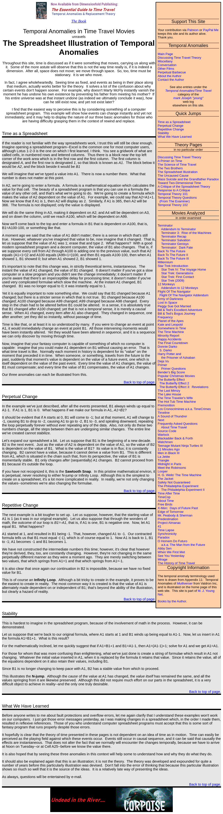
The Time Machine (171, 332)
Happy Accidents (170, 339)
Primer (162, 365)
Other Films (166, 68)
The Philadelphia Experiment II (181, 490)
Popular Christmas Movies (176, 376)
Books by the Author (172, 601)
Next (161, 420)
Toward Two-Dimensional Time (179, 183)
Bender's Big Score (171, 372)
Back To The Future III (173, 258)
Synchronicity (167, 534)
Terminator (165, 225)
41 (159, 526)
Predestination (168, 519)
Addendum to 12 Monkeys (178, 288)
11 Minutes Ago (169, 449)
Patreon (192, 30)
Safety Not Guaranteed (174, 482)
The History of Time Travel (176, 563)
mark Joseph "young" (188, 98)
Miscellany (165, 61)
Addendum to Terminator (177, 229)
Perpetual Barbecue (172, 72)
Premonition (166, 405)
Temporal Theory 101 (173, 194)
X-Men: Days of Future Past (178, 508)
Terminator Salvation (174, 240)
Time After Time (169, 493)
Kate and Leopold (170, 324)
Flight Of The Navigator (174, 291)
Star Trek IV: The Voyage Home (182, 269)
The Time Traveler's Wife (175, 398)
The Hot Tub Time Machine (177, 401)
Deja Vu (163, 361)
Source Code (167, 431)
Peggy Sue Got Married (174, 306)
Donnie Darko (167, 346)
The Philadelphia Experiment (178, 486)
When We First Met (171, 552)
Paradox (164, 537)
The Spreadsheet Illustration (178, 172)
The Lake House (169, 394)
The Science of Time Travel (177, 164)
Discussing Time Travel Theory (179, 57)
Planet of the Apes (171, 321)
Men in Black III (169, 453)
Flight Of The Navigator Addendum (183, 295)
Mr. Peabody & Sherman (175, 515)
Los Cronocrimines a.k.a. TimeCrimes (184, 409)
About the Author (170, 76)
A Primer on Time (170, 161)
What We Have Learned (175, 136)
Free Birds (165, 504)
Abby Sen (165, 548)
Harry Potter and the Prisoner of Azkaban (176, 355)
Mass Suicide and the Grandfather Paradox (188, 179)
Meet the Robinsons (172, 468)
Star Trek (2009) (171, 280)
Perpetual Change (171, 125)
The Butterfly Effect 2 (173, 383)
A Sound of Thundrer (172, 416)
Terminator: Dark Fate (175, 247)
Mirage (163, 559)
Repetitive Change (171, 129)
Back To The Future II (173, 255)
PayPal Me (211, 30)
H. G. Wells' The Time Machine (179, 475)
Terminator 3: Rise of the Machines (184, 233)
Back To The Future (172, 251)
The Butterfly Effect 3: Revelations (183, 387)
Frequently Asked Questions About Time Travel (178, 425)
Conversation (167, 65)
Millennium (165, 262)
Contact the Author (171, 79)
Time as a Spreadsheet (174, 122)
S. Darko (165, 350)
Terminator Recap (172, 236)
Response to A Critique (174, 190)
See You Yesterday (171, 556)
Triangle (163, 460)
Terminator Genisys (173, 244)
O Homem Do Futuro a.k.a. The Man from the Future (181, 543)
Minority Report (168, 335)
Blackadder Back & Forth (175, 438)
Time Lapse (166, 530)
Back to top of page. (140, 382)
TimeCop (164, 497)
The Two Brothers (170, 168)
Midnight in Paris (169, 464)
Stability (163, 133)
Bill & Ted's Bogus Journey (176, 313)
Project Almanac (169, 523)
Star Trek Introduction (173, 266)
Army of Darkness (170, 299)
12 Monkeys (166, 284)
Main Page (165, 54)
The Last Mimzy (169, 390)
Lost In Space (167, 302)
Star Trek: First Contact (176, 277)
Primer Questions (172, 368)
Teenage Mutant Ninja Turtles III (180, 445)
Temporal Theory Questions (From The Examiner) (177, 199)
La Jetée (164, 457)
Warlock (163, 434)
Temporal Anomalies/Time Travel (188, 90)
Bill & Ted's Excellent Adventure (180, 310)
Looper (163, 471)
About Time (166, 501)
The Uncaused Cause (173, 175)
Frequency (165, 317)
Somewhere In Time (172, 328)
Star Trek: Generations (175, 273)
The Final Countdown (173, 343)
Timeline (164, 412)
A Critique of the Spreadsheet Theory (184, 186)
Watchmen (165, 442)
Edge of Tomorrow (171, 512)
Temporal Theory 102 (173, 205)
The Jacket (165, 479)
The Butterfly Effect (171, 379)
